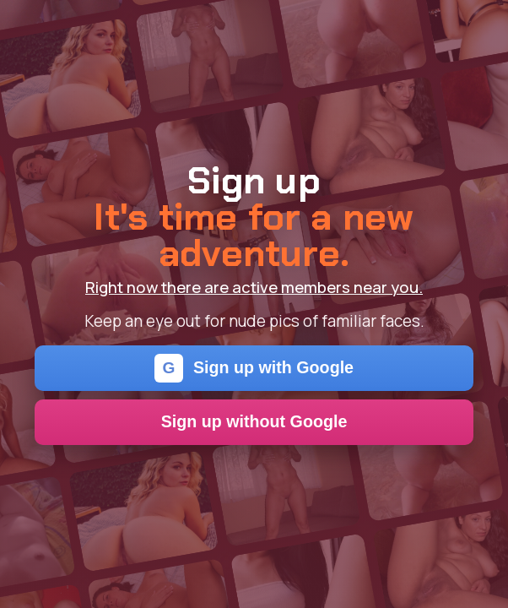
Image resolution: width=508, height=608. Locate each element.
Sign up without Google (254, 421)
